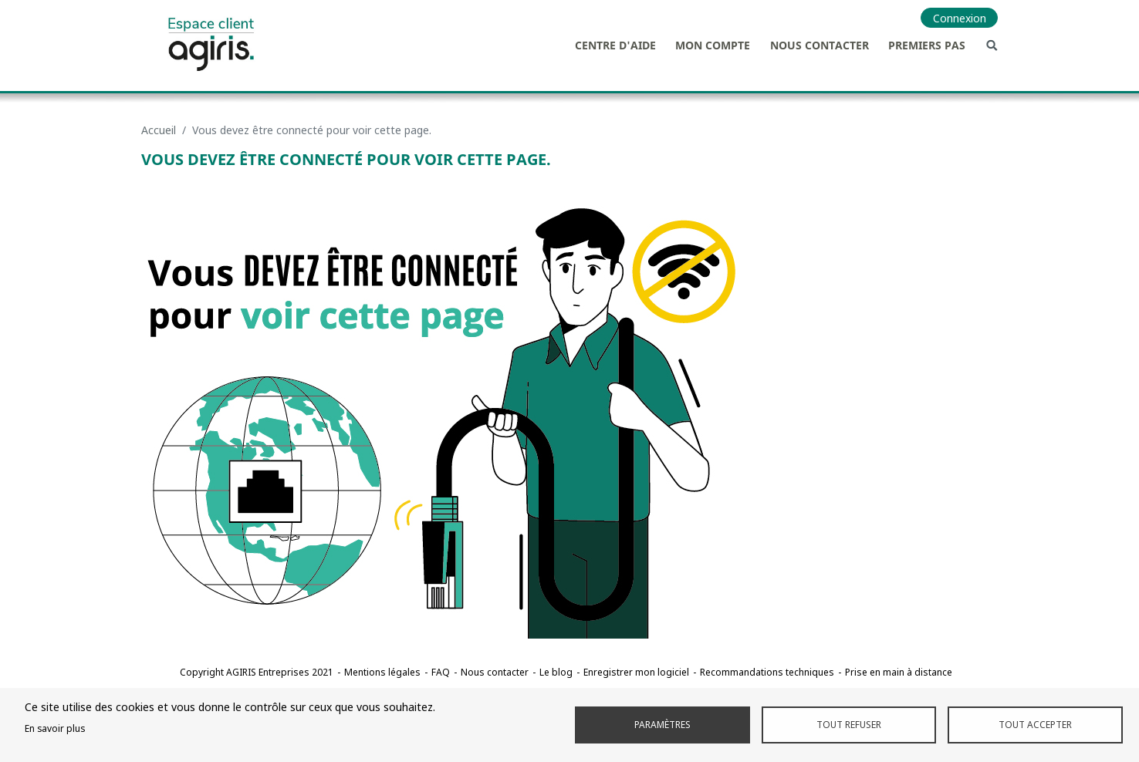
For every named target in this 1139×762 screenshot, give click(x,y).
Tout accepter (1035, 724)
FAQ (440, 672)
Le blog (556, 672)
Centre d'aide (615, 45)
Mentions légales (382, 672)
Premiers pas (926, 45)
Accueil (158, 130)
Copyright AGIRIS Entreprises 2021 (256, 672)
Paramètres (662, 724)
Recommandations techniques (767, 672)
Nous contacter (819, 45)
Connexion (959, 18)
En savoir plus (55, 728)
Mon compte (712, 45)
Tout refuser (848, 724)
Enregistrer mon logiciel (636, 672)
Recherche (991, 45)
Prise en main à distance (898, 672)
